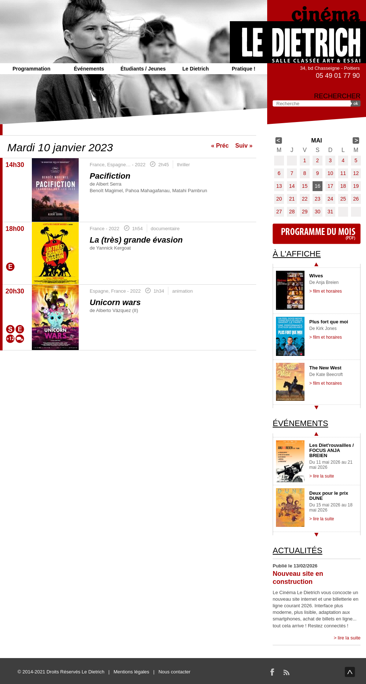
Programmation (31, 69)
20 (279, 199)
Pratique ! (243, 69)
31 (330, 211)
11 (343, 173)
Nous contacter (174, 671)
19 (356, 186)
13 (279, 186)
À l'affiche (297, 253)
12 (356, 173)
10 (330, 173)
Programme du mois (317, 234)
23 (318, 199)
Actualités (297, 550)
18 (343, 186)
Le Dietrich (195, 69)
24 (330, 199)
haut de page (350, 672)
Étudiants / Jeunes (143, 69)
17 (330, 186)
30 (318, 211)
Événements (89, 69)
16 (318, 186)
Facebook (272, 672)
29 (305, 211)
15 (305, 186)
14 (292, 186)
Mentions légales (131, 671)
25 (343, 199)
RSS (286, 672)
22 (305, 199)
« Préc (220, 145)
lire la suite (349, 638)
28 (292, 211)
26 (356, 199)
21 (292, 199)
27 (279, 211)
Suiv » (244, 145)
